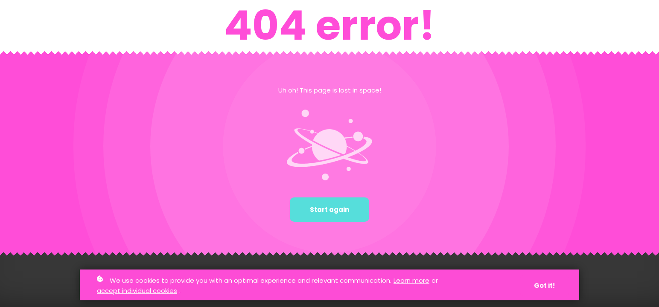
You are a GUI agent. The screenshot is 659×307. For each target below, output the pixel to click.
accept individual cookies (137, 291)
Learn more (411, 280)
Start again (329, 209)
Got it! (544, 285)
